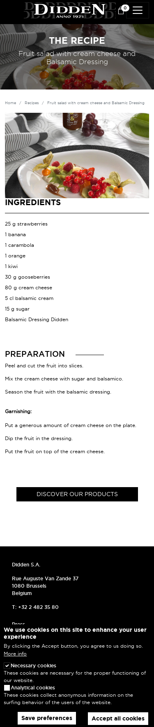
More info (15, 661)
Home (10, 103)
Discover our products (77, 494)
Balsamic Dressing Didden (36, 319)
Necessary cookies (33, 673)
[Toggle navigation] (137, 10)
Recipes (32, 103)
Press (18, 624)
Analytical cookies (33, 695)
